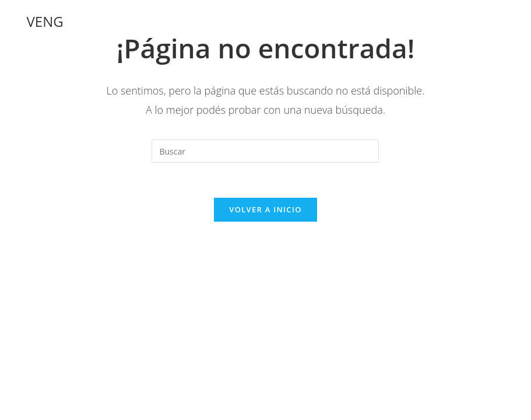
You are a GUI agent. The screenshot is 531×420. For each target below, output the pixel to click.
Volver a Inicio (265, 209)
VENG (45, 21)
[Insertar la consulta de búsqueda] (265, 151)
